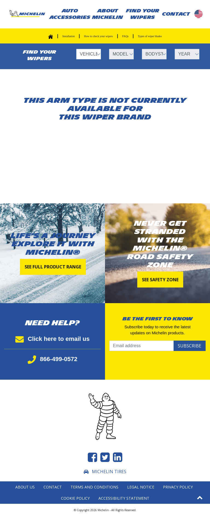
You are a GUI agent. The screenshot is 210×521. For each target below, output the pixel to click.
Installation (68, 36)
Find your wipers (142, 14)
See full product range (53, 267)
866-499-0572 (52, 359)
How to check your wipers (98, 36)
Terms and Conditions (94, 487)
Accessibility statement (123, 498)
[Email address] (141, 346)
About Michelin (107, 14)
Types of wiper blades (150, 36)
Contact (52, 487)
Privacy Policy (178, 487)
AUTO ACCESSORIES (69, 14)
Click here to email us (52, 338)
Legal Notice (140, 487)
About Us (25, 487)
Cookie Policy (75, 498)
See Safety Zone (160, 279)
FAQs (125, 36)
